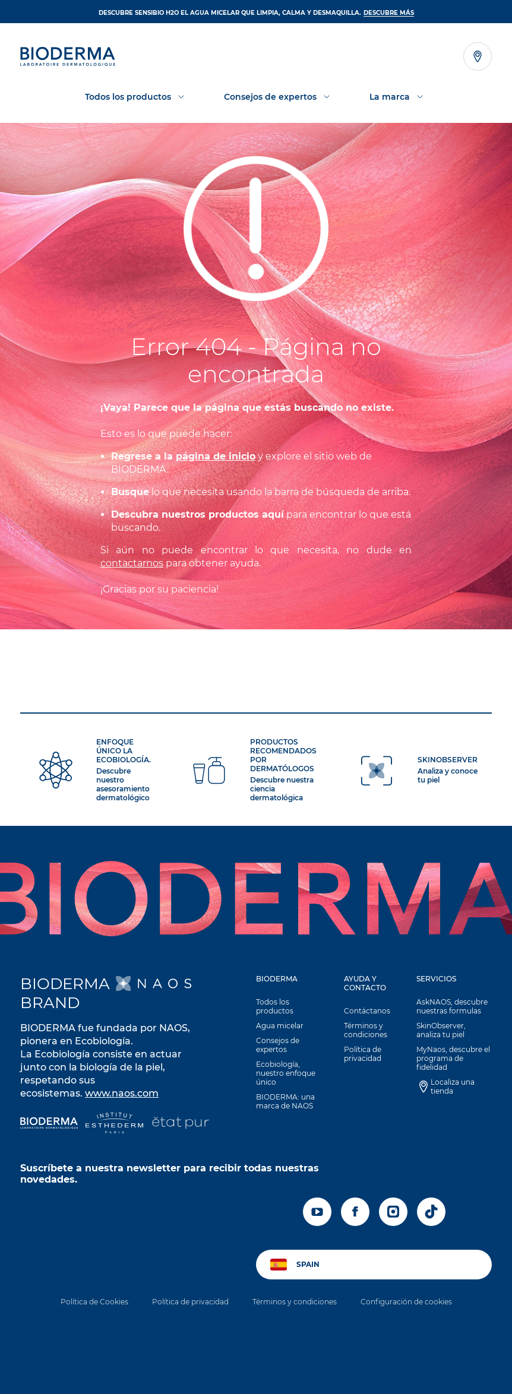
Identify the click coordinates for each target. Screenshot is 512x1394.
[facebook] (355, 1211)
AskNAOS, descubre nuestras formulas (452, 1006)
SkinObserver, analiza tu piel (441, 1030)
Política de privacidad (362, 1054)
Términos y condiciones (365, 1030)
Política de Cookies (94, 1301)
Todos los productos (274, 1006)
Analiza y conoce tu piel (448, 775)
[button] (287, 1045)
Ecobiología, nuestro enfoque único (285, 1073)
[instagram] (393, 1211)
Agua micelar (280, 1025)
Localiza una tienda (453, 1086)
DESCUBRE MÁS (389, 13)
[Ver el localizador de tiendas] (477, 56)
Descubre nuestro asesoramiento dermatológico (123, 784)
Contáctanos (367, 1010)
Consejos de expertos (277, 1045)
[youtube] (317, 1211)
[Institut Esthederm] (114, 1124)
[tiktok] (431, 1211)
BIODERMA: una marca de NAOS (285, 1101)
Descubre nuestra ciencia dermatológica (282, 788)
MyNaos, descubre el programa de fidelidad (453, 1058)
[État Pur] (180, 1124)
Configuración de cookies (406, 1301)
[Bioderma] (49, 1124)
